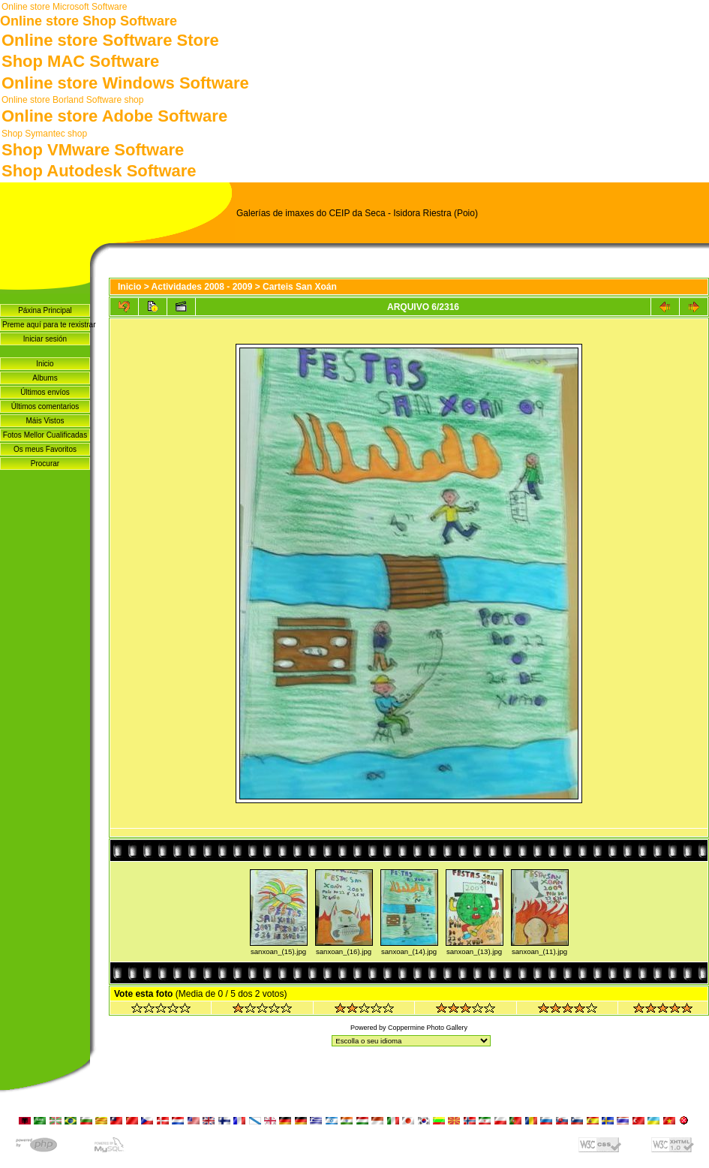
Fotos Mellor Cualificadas (45, 435)
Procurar (45, 463)
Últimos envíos (45, 392)
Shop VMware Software (93, 149)
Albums (44, 378)
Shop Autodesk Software (99, 170)
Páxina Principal (45, 310)
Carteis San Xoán (300, 286)
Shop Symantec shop (44, 133)
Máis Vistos (45, 421)
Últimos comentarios (45, 406)
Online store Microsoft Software (64, 7)
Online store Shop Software (88, 21)
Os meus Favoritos (45, 449)
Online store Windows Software (125, 83)
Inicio (44, 364)
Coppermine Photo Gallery (427, 1027)
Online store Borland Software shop (72, 100)
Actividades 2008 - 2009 (202, 286)
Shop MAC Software (80, 61)
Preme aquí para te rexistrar (46, 325)
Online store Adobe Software (114, 116)
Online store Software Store (110, 40)
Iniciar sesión (45, 339)
